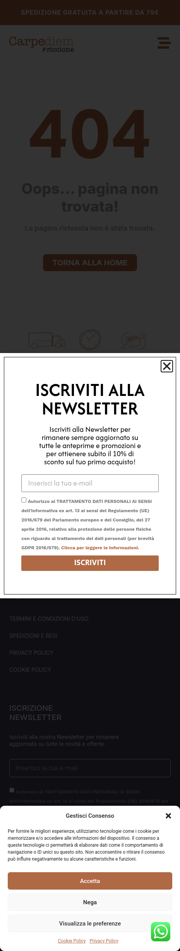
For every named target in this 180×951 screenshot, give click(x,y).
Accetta (90, 881)
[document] (90, 475)
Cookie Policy (72, 941)
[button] (168, 816)
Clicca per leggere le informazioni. (100, 547)
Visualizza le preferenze (90, 923)
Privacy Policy (104, 941)
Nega (90, 902)
